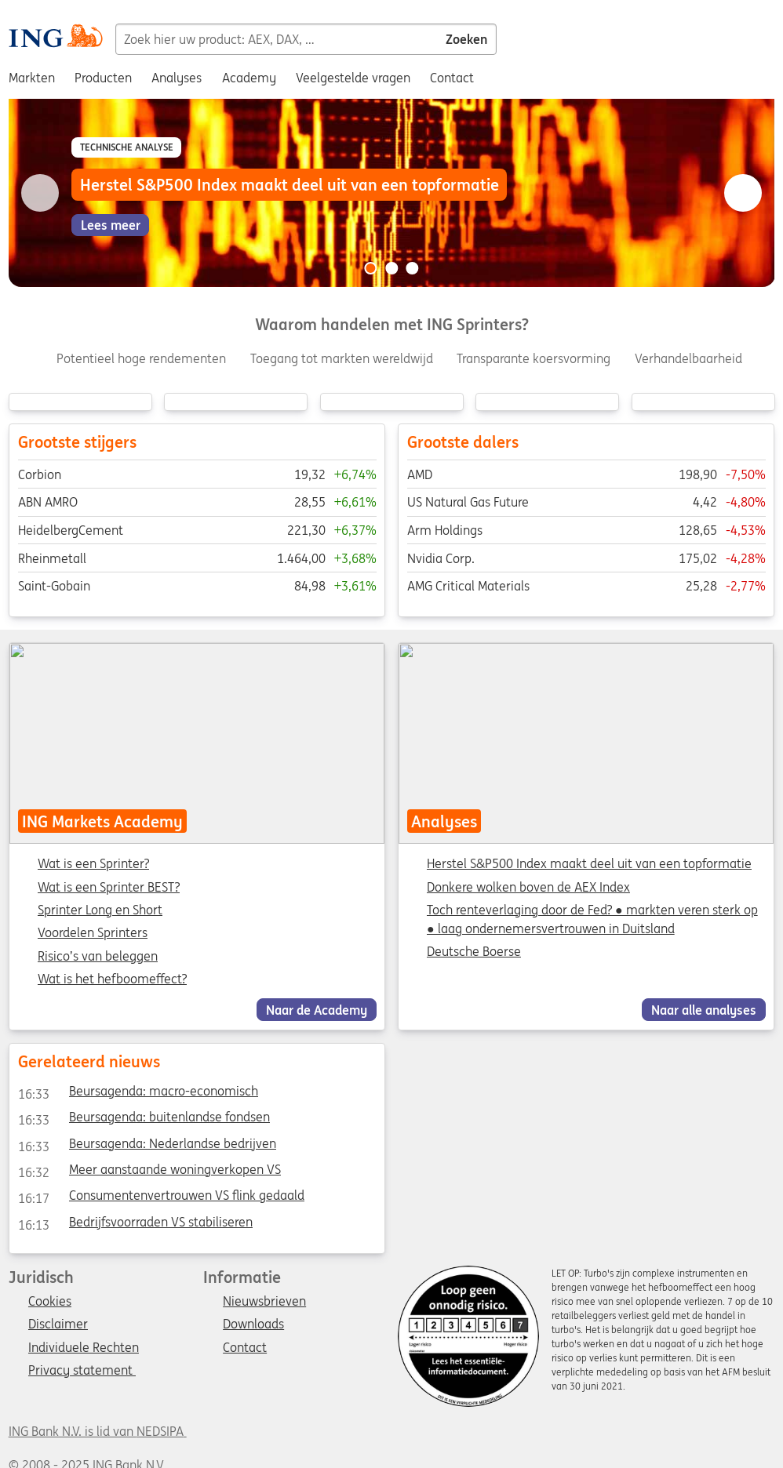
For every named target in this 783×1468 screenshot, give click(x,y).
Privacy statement (82, 1371)
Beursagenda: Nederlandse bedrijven (146, 1146)
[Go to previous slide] (40, 193)
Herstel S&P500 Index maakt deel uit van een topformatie (589, 864)
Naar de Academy (316, 1010)
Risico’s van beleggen (98, 957)
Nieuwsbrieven (264, 1302)
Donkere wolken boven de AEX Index (528, 887)
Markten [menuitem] (32, 77)
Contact (245, 1348)
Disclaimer (58, 1324)
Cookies (49, 1302)
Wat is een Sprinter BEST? (109, 888)
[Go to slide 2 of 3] (391, 268)
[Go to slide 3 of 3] (412, 268)
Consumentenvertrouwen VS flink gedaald (160, 1198)
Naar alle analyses (703, 1010)
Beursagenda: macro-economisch (137, 1094)
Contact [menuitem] (452, 77)
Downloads (253, 1324)
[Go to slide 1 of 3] (370, 268)
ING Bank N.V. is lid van (98, 1431)
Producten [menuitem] (103, 77)
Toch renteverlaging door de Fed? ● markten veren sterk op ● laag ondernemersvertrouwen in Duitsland (592, 919)
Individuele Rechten (83, 1348)
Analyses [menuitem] (176, 77)
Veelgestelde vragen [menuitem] (353, 77)
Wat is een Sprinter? (93, 865)
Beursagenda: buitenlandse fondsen (143, 1120)
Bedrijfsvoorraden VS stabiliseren (134, 1224)
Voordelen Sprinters (92, 934)
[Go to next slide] (743, 193)
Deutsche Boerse (474, 952)
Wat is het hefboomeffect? (112, 979)
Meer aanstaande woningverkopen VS (148, 1172)
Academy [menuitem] (249, 77)
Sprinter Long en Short (100, 910)
